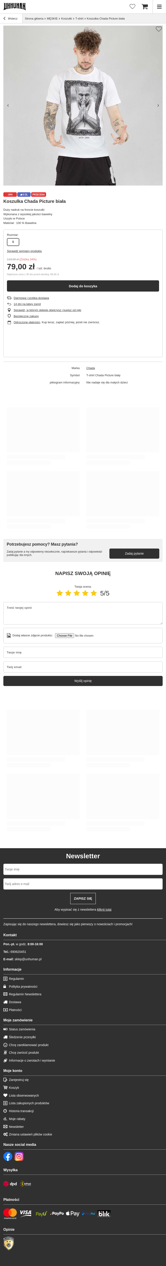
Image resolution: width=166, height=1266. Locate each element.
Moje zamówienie (18, 1020)
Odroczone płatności (27, 322)
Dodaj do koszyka (83, 286)
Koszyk (14, 1087)
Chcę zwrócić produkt (24, 1052)
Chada (90, 368)
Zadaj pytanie (134, 553)
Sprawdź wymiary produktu (24, 251)
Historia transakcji (21, 1111)
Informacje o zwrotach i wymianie (32, 1060)
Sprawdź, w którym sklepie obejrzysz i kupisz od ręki (47, 310)
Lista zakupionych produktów (29, 1103)
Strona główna (34, 18)
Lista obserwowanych (24, 1095)
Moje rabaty (17, 1119)
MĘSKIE (52, 18)
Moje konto (12, 1071)
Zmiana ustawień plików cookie (30, 1134)
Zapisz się (83, 898)
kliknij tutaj (104, 909)
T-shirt (79, 18)
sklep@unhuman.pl (22, 959)
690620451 (14, 952)
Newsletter (16, 1127)
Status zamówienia (22, 1029)
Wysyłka (10, 1170)
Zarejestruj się (19, 1080)
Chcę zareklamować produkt (29, 1045)
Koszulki (66, 18)
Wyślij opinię (83, 681)
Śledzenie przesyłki (22, 1037)
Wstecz (10, 19)
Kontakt (10, 935)
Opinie (9, 1229)
